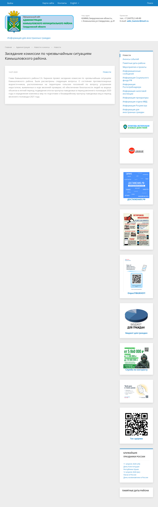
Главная (8, 47)
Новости (57, 47)
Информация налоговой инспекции (134, 92)
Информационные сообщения (132, 72)
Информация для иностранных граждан (28, 37)
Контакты (62, 3)
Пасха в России (129, 475)
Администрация (23, 47)
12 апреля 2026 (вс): (131, 472)
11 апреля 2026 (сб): (131, 464)
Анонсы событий (131, 59)
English (73, 3)
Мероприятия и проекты (134, 67)
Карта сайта (48, 3)
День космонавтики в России (135, 477)
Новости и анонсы (42, 47)
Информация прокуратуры (135, 97)
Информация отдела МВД (135, 101)
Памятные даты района (134, 63)
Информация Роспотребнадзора (132, 85)
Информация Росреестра (135, 105)
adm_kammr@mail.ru (138, 21)
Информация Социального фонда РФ (136, 79)
